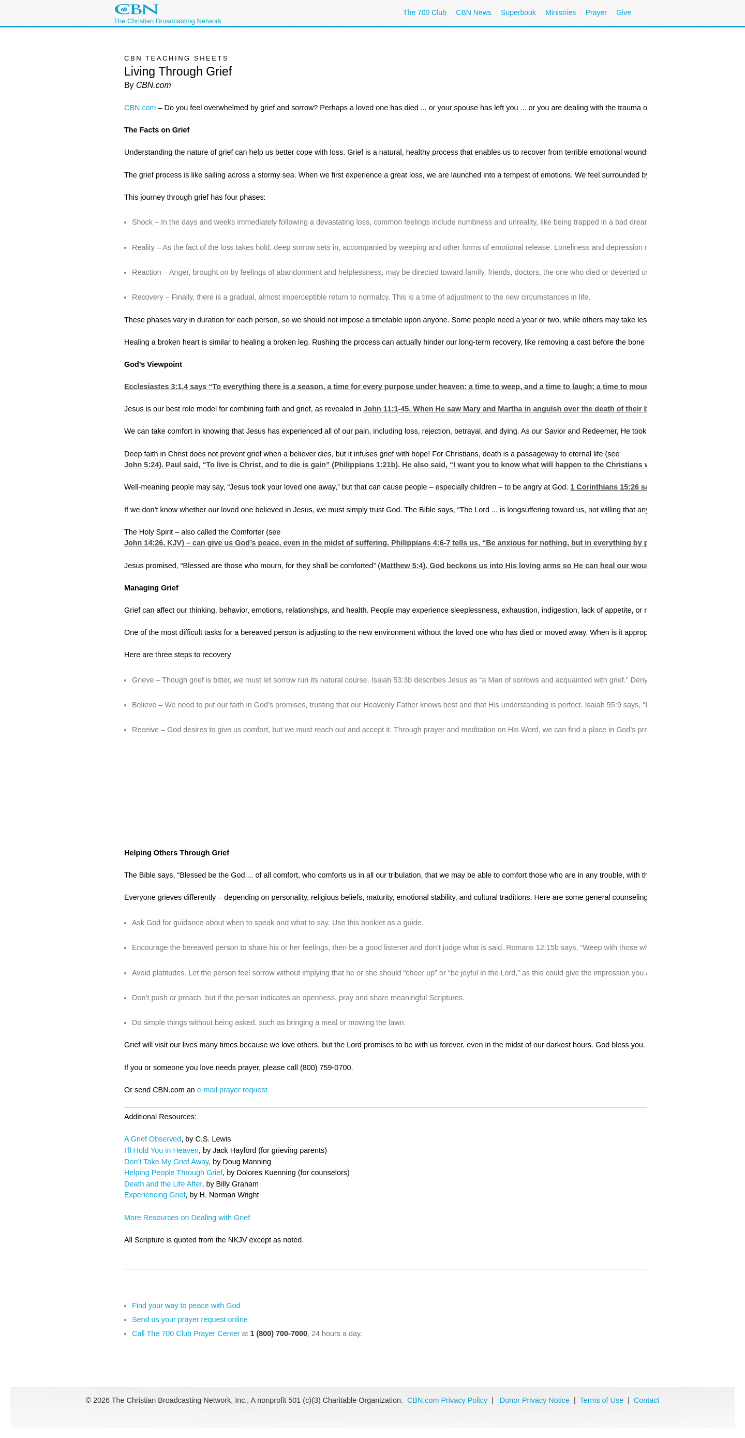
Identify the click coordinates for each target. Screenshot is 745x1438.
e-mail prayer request (232, 1090)
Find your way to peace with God (186, 1305)
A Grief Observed (152, 1139)
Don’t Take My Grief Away (166, 1162)
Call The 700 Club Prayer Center (186, 1333)
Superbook (518, 12)
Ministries (560, 12)
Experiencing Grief (154, 1195)
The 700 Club (424, 12)
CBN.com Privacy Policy (447, 1400)
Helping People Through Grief (173, 1172)
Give (623, 12)
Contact (647, 1400)
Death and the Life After (163, 1184)
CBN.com (140, 107)
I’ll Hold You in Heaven (161, 1150)
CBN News (473, 12)
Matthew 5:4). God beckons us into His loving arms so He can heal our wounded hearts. (535, 565)
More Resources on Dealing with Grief (187, 1217)
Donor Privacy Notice (535, 1400)
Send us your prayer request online (190, 1319)
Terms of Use (602, 1400)
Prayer (596, 12)
